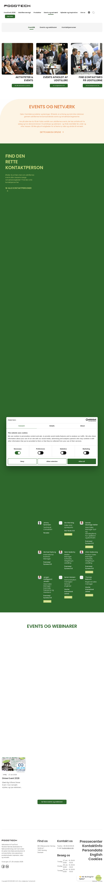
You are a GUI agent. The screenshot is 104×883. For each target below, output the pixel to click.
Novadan (46, 533)
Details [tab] (52, 426)
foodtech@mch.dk (68, 848)
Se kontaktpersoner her (92, 85)
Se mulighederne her (59, 85)
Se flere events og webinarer (52, 802)
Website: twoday (97, 881)
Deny (22, 461)
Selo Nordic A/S (69, 531)
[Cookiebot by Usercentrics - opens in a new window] (87, 420)
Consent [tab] (21, 426)
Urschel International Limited (68, 591)
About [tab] (82, 426)
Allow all (82, 461)
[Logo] (17, 6)
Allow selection (51, 461)
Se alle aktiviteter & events (22, 85)
